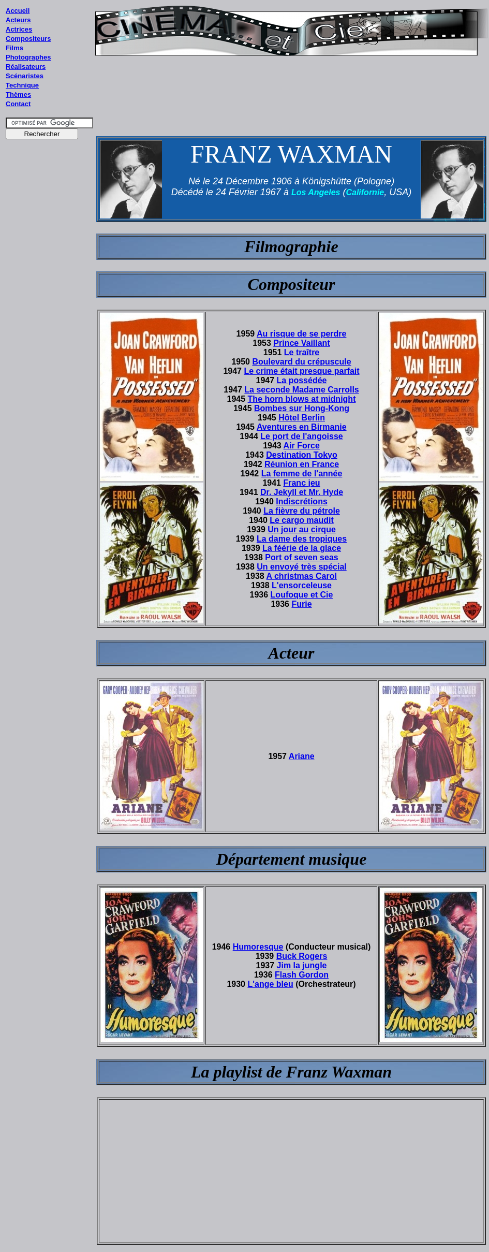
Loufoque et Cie (302, 594)
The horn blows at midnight (302, 399)
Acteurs (18, 20)
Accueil (17, 10)
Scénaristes (24, 76)
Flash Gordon (302, 974)
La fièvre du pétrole (301, 510)
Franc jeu (301, 482)
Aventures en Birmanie (302, 427)
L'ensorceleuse (302, 585)
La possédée (302, 380)
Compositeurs (28, 38)
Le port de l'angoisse (301, 436)
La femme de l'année (302, 473)
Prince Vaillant (301, 343)
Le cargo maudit (302, 520)
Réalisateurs (26, 66)
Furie (301, 604)
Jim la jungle (302, 965)
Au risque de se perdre (301, 333)
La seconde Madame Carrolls (301, 389)
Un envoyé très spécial (301, 566)
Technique (22, 85)
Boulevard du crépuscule (301, 361)
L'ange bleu (270, 984)
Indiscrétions (302, 501)
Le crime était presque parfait (301, 371)
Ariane (302, 756)
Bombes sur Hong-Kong (301, 408)
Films (14, 48)
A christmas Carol (301, 576)
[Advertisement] (49, 341)
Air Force (302, 445)
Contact (18, 104)
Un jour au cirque (302, 529)
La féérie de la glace (301, 548)
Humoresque (258, 946)
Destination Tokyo (301, 454)
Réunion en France (301, 464)
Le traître (301, 352)
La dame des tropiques (302, 538)
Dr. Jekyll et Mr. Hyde (301, 492)
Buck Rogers (302, 956)
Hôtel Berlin (301, 417)
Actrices (19, 29)
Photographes (28, 57)
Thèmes (18, 94)
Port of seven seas (301, 557)
